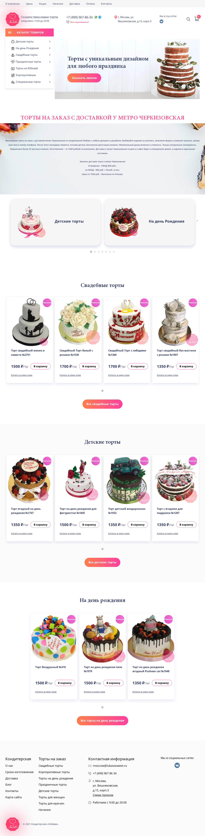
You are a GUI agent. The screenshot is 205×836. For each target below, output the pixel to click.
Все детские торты (102, 562)
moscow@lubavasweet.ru (110, 766)
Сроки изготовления (19, 772)
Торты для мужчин (51, 803)
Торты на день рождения (56, 778)
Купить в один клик (21, 375)
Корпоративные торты (54, 772)
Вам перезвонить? (79, 22)
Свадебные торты (51, 766)
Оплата (90, 3)
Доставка (74, 3)
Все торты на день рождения (102, 720)
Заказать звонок (84, 78)
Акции (42, 3)
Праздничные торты (53, 784)
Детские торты (69, 221)
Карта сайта (13, 797)
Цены (29, 3)
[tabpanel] (56, 222)
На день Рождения (166, 221)
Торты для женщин (52, 797)
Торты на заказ (52, 758)
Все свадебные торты (102, 404)
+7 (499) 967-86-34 (83, 17)
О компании (12, 3)
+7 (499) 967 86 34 (105, 773)
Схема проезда (103, 795)
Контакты (106, 3)
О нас (9, 766)
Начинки (58, 3)
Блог (8, 784)
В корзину (40, 366)
